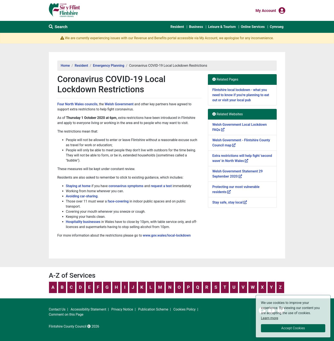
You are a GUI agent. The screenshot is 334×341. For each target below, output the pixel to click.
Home (65, 66)
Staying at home (78, 186)
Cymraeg (277, 27)
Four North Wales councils (77, 104)
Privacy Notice (122, 309)
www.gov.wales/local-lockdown (167, 235)
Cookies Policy (184, 309)
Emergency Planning (108, 66)
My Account (265, 10)
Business (196, 27)
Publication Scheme (153, 309)
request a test (161, 186)
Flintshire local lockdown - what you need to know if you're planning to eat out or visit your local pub (240, 95)
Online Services (253, 27)
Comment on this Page (66, 314)
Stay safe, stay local (229, 202)
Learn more (269, 318)
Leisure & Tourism (222, 27)
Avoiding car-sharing (82, 196)
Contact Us (57, 309)
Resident (177, 27)
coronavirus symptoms (125, 186)
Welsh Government (119, 104)
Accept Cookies (293, 328)
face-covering (118, 201)
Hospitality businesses (83, 222)
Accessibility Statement (88, 309)
